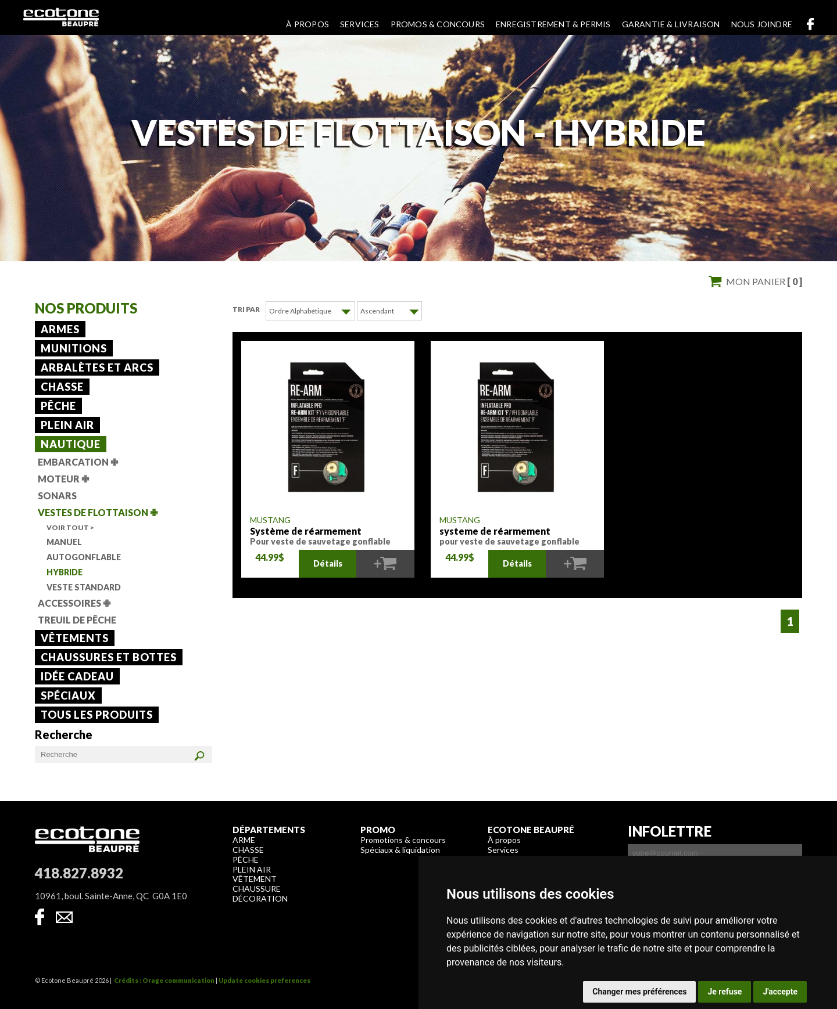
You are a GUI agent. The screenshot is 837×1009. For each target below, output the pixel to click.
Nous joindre (761, 24)
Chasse (62, 386)
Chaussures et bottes (109, 657)
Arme (244, 840)
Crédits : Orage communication (164, 980)
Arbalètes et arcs (97, 367)
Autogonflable (83, 557)
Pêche (58, 405)
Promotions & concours (403, 840)
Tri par (246, 309)
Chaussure (257, 888)
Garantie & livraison (671, 24)
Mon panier (764, 281)
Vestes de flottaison (98, 512)
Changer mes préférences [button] (639, 991)
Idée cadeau (77, 676)
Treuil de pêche (77, 619)
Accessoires (74, 602)
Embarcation (78, 461)
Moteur (63, 478)
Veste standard (83, 587)
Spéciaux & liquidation (400, 850)
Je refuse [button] (724, 991)
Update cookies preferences (264, 980)
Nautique (71, 444)
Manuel (64, 542)
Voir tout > (70, 527)
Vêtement (255, 879)
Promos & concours (438, 24)
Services (360, 24)
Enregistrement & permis (553, 24)
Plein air (67, 425)
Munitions (74, 348)
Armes (60, 329)
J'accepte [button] (780, 991)
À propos (307, 24)
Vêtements (75, 638)
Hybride (64, 572)
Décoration (260, 898)
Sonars (57, 495)
